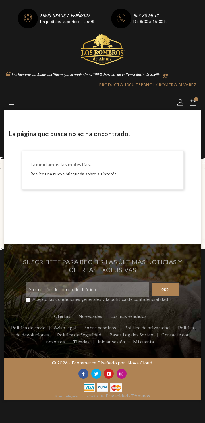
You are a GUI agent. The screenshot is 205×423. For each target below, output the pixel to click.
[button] (181, 103)
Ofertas (62, 316)
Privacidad (117, 395)
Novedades (90, 316)
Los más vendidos (128, 316)
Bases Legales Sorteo (132, 334)
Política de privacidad (147, 327)
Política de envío (29, 327)
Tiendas (82, 341)
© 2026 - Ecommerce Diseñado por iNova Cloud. (102, 362)
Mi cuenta (143, 341)
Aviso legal (65, 327)
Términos (140, 395)
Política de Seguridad (79, 334)
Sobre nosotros (100, 327)
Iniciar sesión (112, 341)
